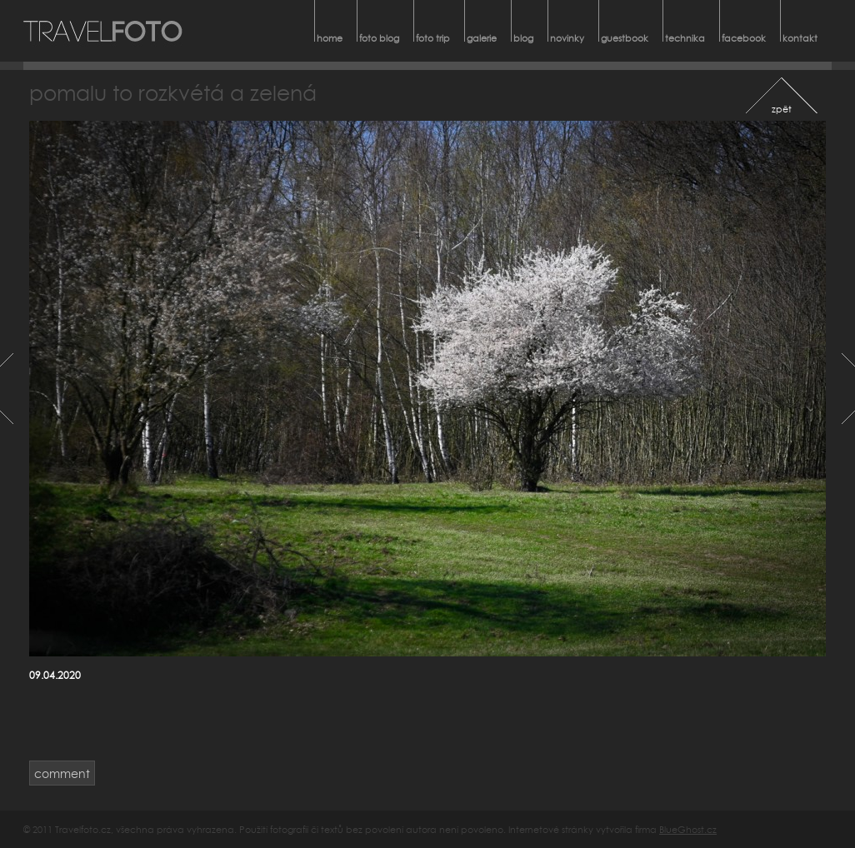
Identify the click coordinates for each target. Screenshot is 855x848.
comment (62, 773)
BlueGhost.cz (688, 829)
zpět (782, 108)
